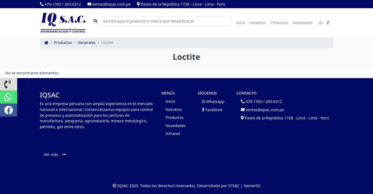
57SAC (233, 185)
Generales (87, 42)
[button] (8, 84)
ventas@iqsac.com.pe (109, 4)
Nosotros (258, 22)
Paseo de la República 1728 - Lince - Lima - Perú (181, 4)
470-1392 (50, 4)
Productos (279, 22)
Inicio (241, 22)
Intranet (172, 133)
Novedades (303, 22)
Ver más (55, 154)
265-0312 (73, 4)
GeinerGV (251, 185)
